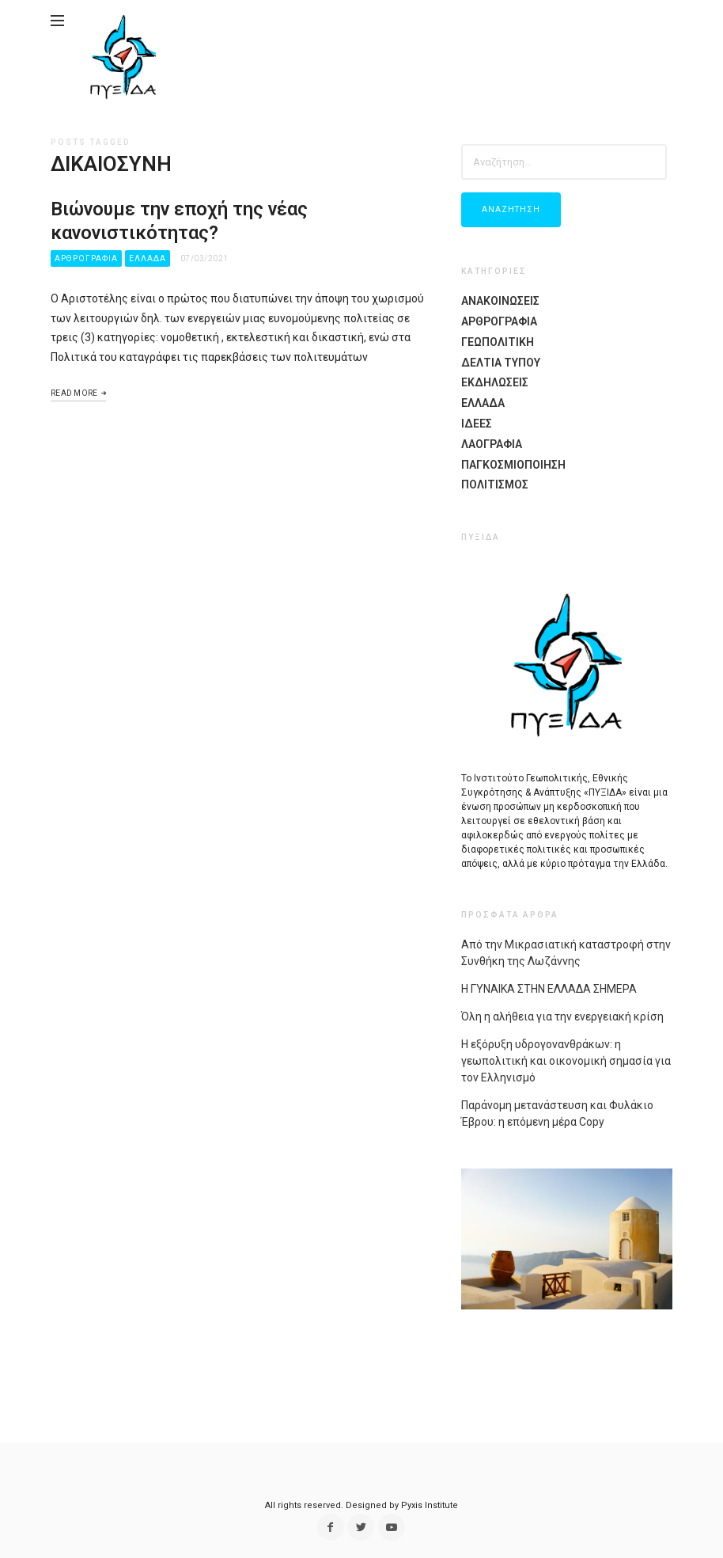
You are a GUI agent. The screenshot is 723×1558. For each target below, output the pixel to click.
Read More (74, 393)
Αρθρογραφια (86, 258)
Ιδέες (476, 423)
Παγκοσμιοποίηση (513, 464)
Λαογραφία (491, 444)
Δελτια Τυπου (500, 362)
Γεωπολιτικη (497, 342)
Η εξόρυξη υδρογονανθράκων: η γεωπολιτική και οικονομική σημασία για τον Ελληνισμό (566, 1061)
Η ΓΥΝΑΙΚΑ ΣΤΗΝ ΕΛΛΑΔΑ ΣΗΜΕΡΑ (549, 988)
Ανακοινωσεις (500, 300)
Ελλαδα (147, 258)
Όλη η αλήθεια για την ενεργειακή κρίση (562, 1016)
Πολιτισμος (494, 484)
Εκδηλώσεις (494, 382)
